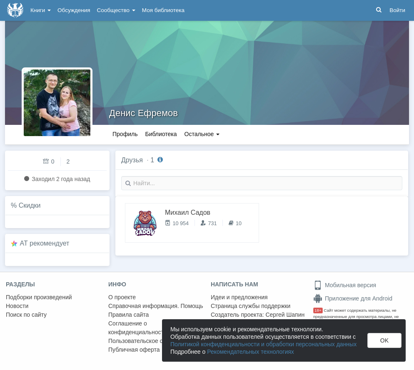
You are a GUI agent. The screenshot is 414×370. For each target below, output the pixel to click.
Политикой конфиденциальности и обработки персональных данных (263, 344)
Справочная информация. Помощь (155, 306)
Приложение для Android (352, 298)
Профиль (124, 134)
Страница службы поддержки (250, 306)
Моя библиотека (163, 10)
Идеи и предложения (239, 297)
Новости (17, 306)
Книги (40, 10)
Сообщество (116, 10)
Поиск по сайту (26, 314)
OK (384, 340)
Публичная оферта (134, 349)
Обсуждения (73, 10)
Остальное (202, 134)
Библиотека (161, 134)
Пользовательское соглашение (150, 341)
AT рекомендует (45, 243)
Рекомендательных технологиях (250, 351)
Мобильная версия (344, 285)
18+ (318, 310)
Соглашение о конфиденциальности (137, 327)
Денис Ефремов (143, 113)
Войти (397, 10)
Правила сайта (128, 314)
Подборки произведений (39, 297)
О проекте (122, 297)
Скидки (30, 205)
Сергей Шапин (284, 314)
